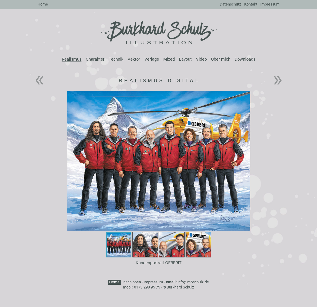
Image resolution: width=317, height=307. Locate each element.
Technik (116, 59)
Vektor (134, 59)
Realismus (72, 59)
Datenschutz (230, 4)
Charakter (95, 59)
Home (43, 4)
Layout (185, 59)
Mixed (169, 59)
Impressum (270, 4)
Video (201, 59)
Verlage (151, 59)
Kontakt (250, 4)
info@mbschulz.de (193, 282)
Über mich (220, 59)
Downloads (245, 59)
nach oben (132, 282)
